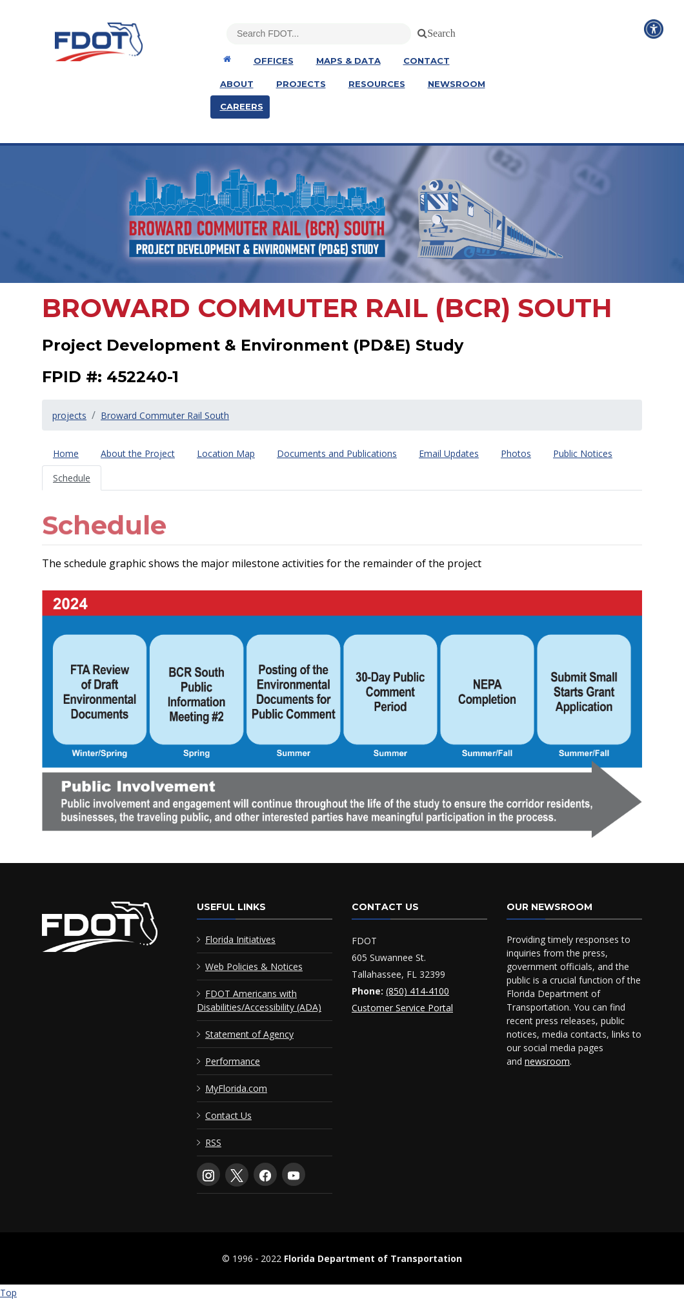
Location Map (226, 453)
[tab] (66, 453)
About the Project (138, 453)
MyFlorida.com (236, 1088)
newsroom (547, 1061)
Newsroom (456, 84)
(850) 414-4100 (417, 991)
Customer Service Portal (402, 1008)
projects (69, 415)
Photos (516, 453)
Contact (426, 60)
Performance (232, 1061)
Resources (376, 84)
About (237, 84)
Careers (241, 106)
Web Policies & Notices (254, 966)
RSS (213, 1142)
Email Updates (449, 453)
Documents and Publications (337, 453)
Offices (274, 60)
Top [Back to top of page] (8, 1292)
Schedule (71, 478)
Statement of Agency (249, 1034)
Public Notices (582, 453)
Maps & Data (348, 60)
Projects (301, 84)
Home (66, 453)
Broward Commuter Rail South (165, 415)
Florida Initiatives (240, 939)
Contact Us (228, 1115)
